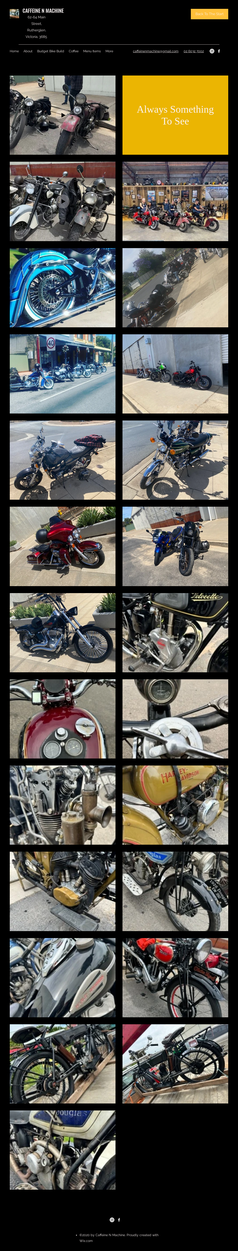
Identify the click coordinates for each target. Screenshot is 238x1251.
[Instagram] (212, 51)
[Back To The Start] (209, 14)
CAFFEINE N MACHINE (43, 10)
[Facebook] (219, 51)
